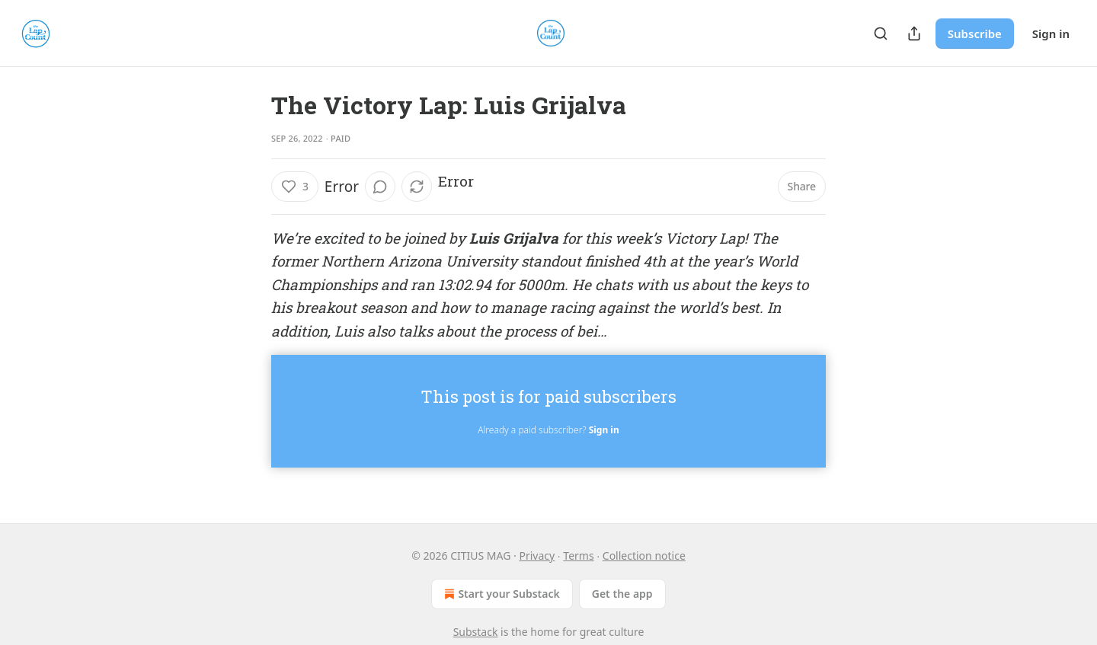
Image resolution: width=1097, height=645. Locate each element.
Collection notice (644, 555)
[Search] (880, 33)
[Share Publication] (914, 33)
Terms (578, 555)
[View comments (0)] (380, 186)
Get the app (622, 593)
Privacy (537, 555)
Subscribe (975, 33)
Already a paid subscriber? (548, 429)
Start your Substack (500, 594)
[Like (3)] (294, 186)
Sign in (1051, 33)
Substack (475, 631)
